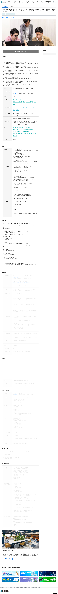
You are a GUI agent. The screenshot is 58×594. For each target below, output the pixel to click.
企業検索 (50, 584)
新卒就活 (26, 584)
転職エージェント (33, 584)
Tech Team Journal (14, 589)
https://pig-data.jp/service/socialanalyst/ (20, 273)
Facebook (18, 592)
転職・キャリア (14, 584)
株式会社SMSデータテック (8, 17)
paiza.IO (34, 589)
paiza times (23, 589)
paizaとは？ (42, 2)
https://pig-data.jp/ (16, 267)
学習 (12, 587)
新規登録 (56, 3)
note (29, 589)
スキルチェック (17, 587)
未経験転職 (21, 584)
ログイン (53, 3)
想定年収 (15, 91)
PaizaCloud (41, 589)
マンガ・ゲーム (25, 587)
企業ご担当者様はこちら (48, 2)
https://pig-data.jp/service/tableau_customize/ (22, 270)
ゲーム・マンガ (33, 2)
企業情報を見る (8, 546)
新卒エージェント (42, 584)
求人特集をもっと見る (52, 571)
